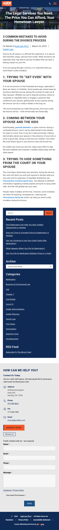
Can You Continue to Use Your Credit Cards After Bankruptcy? (26, 242)
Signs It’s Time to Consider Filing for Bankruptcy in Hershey (27, 234)
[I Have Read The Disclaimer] (4, 495)
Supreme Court (12, 334)
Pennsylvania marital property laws (18, 180)
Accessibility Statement (41, 520)
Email (6, 454)
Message (7, 472)
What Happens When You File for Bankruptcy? (25, 248)
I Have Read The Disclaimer (16, 495)
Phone (6, 463)
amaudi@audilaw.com (16, 420)
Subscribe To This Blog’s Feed (18, 352)
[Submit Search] (49, 213)
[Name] (29, 448)
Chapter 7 (10, 294)
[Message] (29, 480)
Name (6, 444)
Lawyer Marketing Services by (29, 524)
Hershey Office (13, 427)
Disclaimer (7, 490)
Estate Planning (12, 314)
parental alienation (23, 127)
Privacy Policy (18, 490)
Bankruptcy (10, 279)
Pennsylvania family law (13, 197)
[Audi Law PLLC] (7, 3)
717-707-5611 (13, 403)
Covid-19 (9, 304)
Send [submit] (29, 503)
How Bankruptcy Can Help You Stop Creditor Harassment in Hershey (24, 226)
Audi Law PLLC (22, 46)
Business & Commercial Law (18, 284)
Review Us (9, 434)
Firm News (10, 324)
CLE (7, 289)
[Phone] (29, 467)
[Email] (29, 457)
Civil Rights (10, 299)
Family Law (8, 49)
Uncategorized (12, 338)
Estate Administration (15, 309)
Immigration (11, 329)
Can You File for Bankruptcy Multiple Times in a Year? (28, 253)
